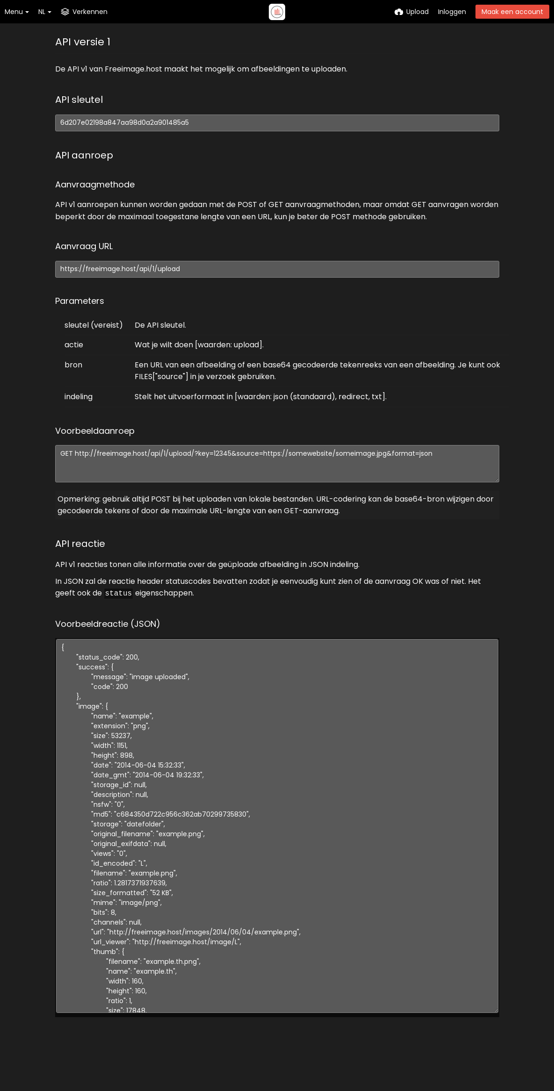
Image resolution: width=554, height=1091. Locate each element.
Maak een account (512, 11)
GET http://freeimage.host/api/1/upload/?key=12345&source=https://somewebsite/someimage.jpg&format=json (277, 463)
